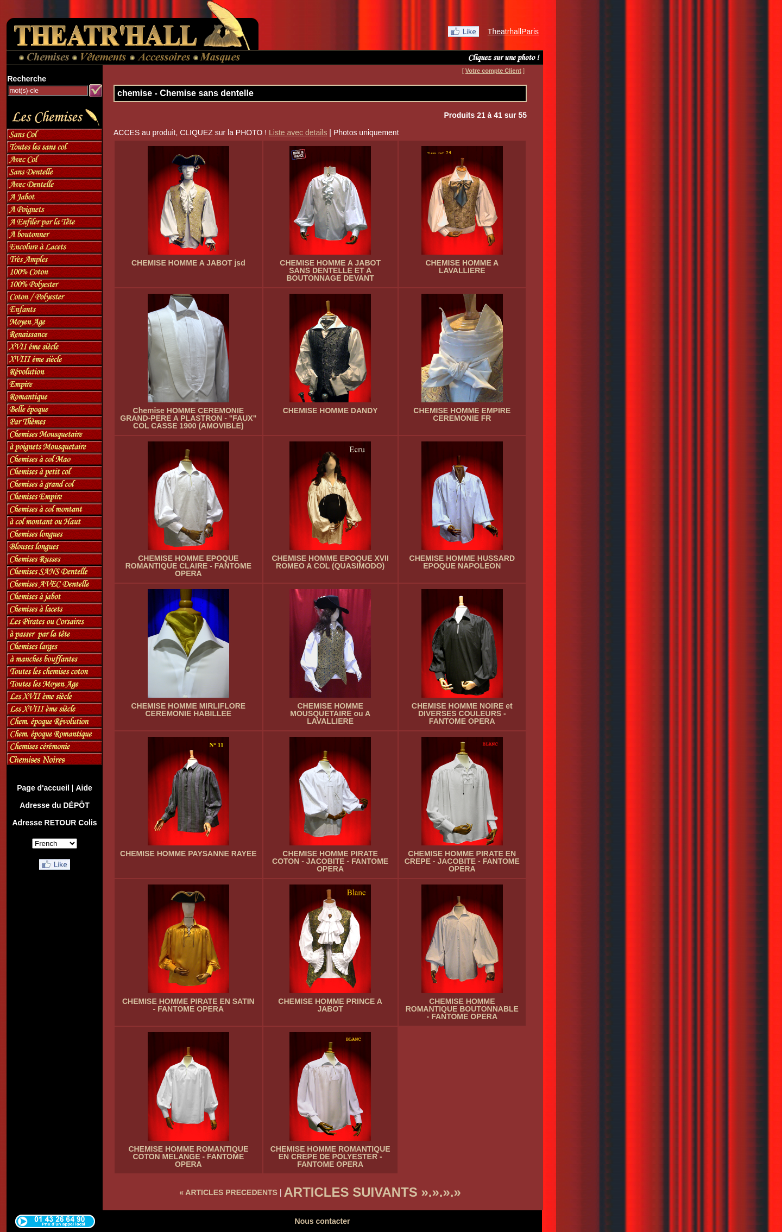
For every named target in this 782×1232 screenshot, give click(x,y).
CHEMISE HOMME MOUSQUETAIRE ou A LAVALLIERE (330, 713)
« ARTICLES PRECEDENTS (228, 1192)
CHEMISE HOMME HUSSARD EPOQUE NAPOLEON (462, 562)
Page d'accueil (43, 788)
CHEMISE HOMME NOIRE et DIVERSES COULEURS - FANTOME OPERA (462, 713)
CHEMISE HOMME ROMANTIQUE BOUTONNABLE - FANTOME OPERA (462, 1008)
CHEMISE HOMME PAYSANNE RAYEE (188, 853)
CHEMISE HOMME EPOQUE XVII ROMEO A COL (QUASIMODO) (330, 562)
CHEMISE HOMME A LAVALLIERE (462, 266)
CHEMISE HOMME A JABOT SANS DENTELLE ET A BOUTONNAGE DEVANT (330, 270)
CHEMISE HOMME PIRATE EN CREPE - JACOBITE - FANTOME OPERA (462, 861)
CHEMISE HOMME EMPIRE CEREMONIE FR (461, 414)
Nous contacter (322, 1221)
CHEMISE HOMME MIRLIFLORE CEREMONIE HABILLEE (188, 709)
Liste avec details (298, 132)
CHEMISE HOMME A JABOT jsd (188, 263)
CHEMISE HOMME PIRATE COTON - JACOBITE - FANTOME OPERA (330, 861)
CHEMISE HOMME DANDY (330, 410)
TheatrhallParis (513, 31)
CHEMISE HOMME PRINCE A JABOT (330, 1005)
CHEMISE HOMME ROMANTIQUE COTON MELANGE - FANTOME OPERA (188, 1156)
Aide (83, 788)
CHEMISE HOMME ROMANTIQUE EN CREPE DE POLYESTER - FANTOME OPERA (330, 1156)
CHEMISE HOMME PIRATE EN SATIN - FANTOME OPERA (188, 1005)
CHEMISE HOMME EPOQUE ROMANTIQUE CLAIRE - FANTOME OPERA (188, 565)
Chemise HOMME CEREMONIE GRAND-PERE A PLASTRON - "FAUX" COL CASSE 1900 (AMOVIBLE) (188, 418)
